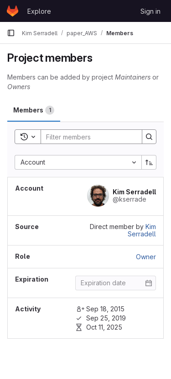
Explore (39, 11)
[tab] (33, 110)
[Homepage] (12, 11)
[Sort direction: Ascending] (149, 162)
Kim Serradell (142, 230)
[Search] (100, 136)
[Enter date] (115, 283)
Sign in (150, 11)
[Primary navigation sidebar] (11, 33)
